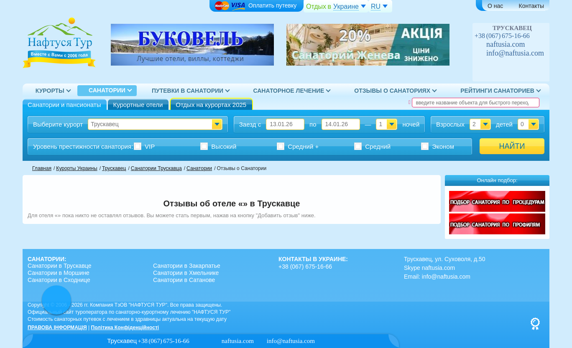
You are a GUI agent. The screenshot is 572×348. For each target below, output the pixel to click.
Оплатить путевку (255, 6)
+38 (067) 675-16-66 (502, 35)
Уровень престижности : (83, 146)
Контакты (531, 6)
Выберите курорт (58, 124)
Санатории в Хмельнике (186, 272)
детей (504, 124)
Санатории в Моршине (58, 272)
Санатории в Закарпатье (186, 265)
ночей (410, 124)
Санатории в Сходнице (59, 280)
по (312, 124)
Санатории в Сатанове (184, 280)
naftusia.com (505, 44)
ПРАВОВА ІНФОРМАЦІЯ (57, 327)
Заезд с (250, 124)
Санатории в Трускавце (60, 265)
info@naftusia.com (515, 53)
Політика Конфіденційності (125, 327)
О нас (495, 6)
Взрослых (450, 124)
